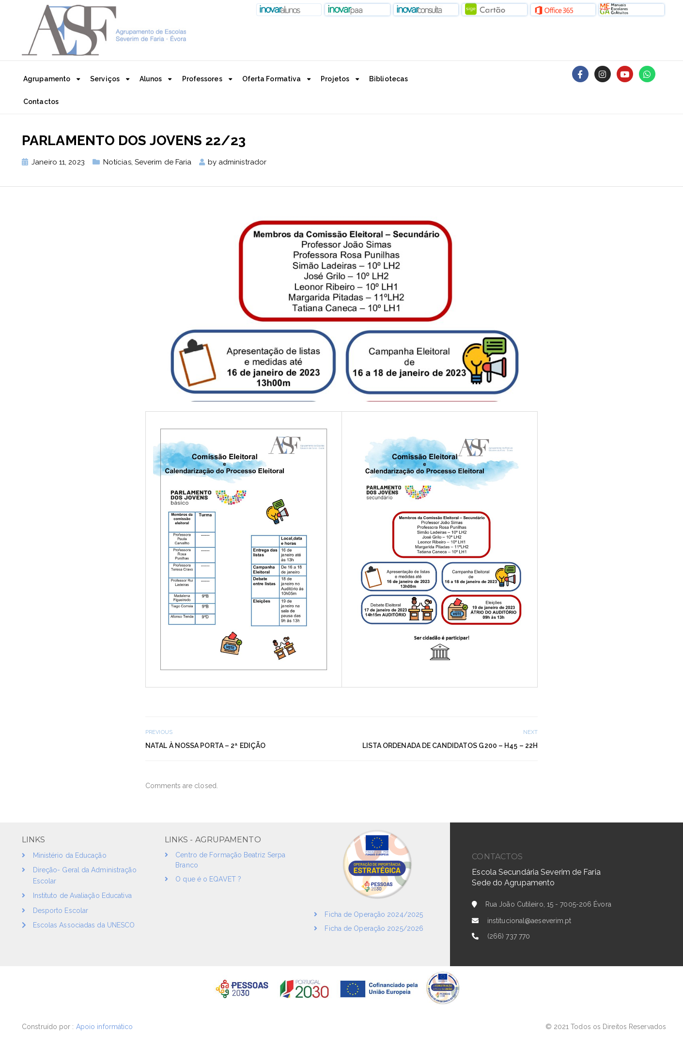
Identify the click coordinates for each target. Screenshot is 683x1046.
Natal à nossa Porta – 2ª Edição (205, 745)
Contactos (41, 101)
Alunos (151, 79)
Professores (202, 79)
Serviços (105, 79)
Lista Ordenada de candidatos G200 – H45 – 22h (450, 745)
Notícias (117, 162)
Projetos (335, 79)
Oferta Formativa (271, 79)
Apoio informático (105, 1027)
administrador (242, 162)
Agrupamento (46, 79)
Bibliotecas (388, 79)
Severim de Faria (163, 162)
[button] (289, 9)
